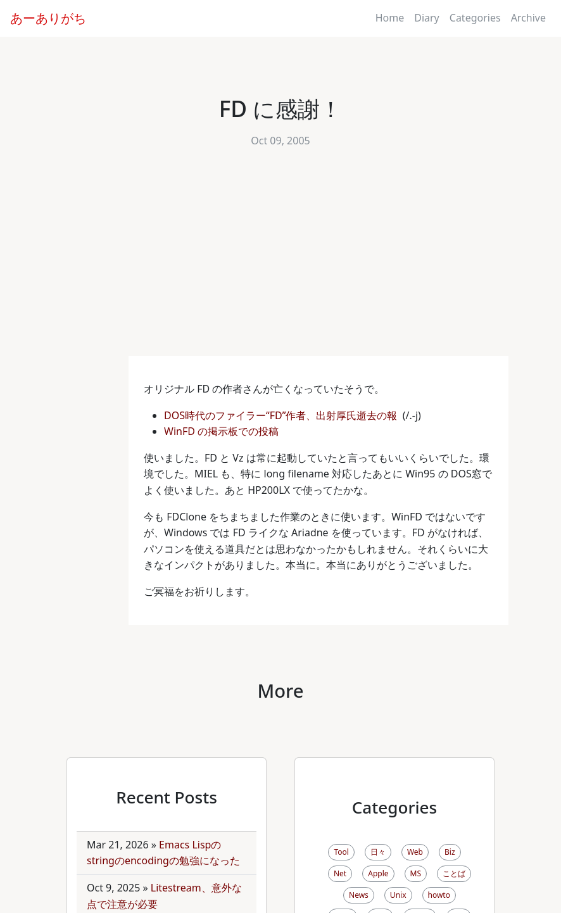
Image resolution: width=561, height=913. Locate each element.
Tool (341, 852)
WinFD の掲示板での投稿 (222, 431)
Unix (398, 895)
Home (390, 18)
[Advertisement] (280, 260)
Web (415, 852)
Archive (528, 18)
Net (340, 873)
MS (415, 873)
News (359, 895)
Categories (475, 18)
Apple (378, 873)
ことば (454, 873)
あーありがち (48, 18)
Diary (426, 18)
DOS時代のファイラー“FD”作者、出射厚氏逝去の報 (282, 415)
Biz (449, 852)
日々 (378, 852)
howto (439, 895)
